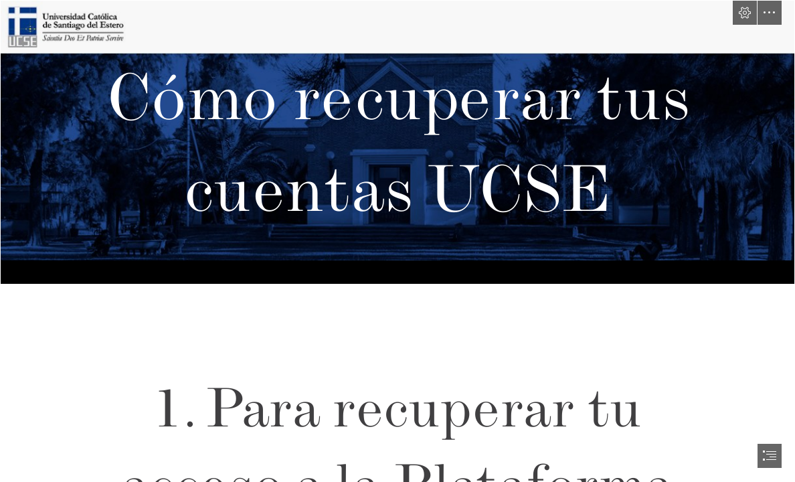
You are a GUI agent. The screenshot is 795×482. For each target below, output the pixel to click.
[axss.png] (397, 142)
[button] (745, 13)
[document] (397, 241)
